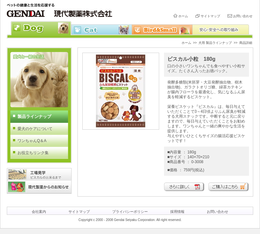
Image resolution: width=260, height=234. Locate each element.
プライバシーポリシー (130, 212)
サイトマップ (210, 16)
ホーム (183, 16)
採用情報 (177, 212)
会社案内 (39, 212)
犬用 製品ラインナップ (215, 43)
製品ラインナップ (34, 116)
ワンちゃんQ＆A (32, 140)
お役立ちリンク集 (33, 152)
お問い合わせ (243, 16)
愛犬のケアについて (35, 128)
